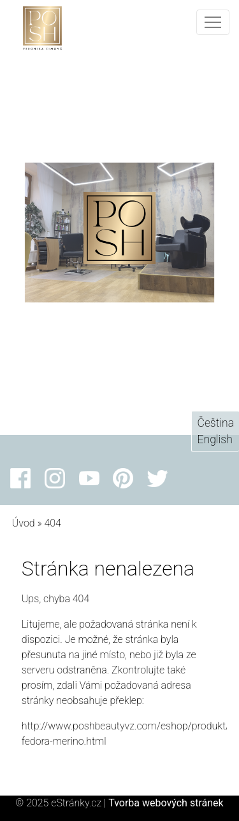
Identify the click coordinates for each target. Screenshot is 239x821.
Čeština (215, 423)
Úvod (23, 523)
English (214, 439)
